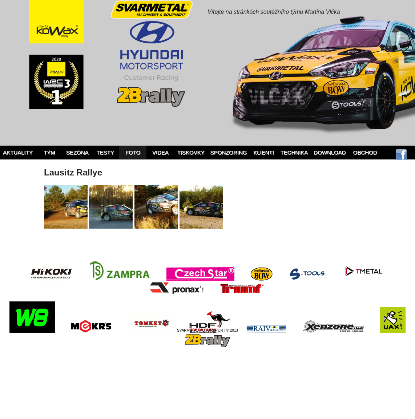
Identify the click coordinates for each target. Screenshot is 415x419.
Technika (294, 152)
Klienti (263, 152)
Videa (160, 152)
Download (330, 152)
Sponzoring (228, 152)
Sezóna (77, 152)
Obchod (365, 152)
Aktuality (18, 152)
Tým (49, 152)
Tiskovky (190, 152)
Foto (132, 152)
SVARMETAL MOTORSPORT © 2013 (207, 330)
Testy (105, 152)
